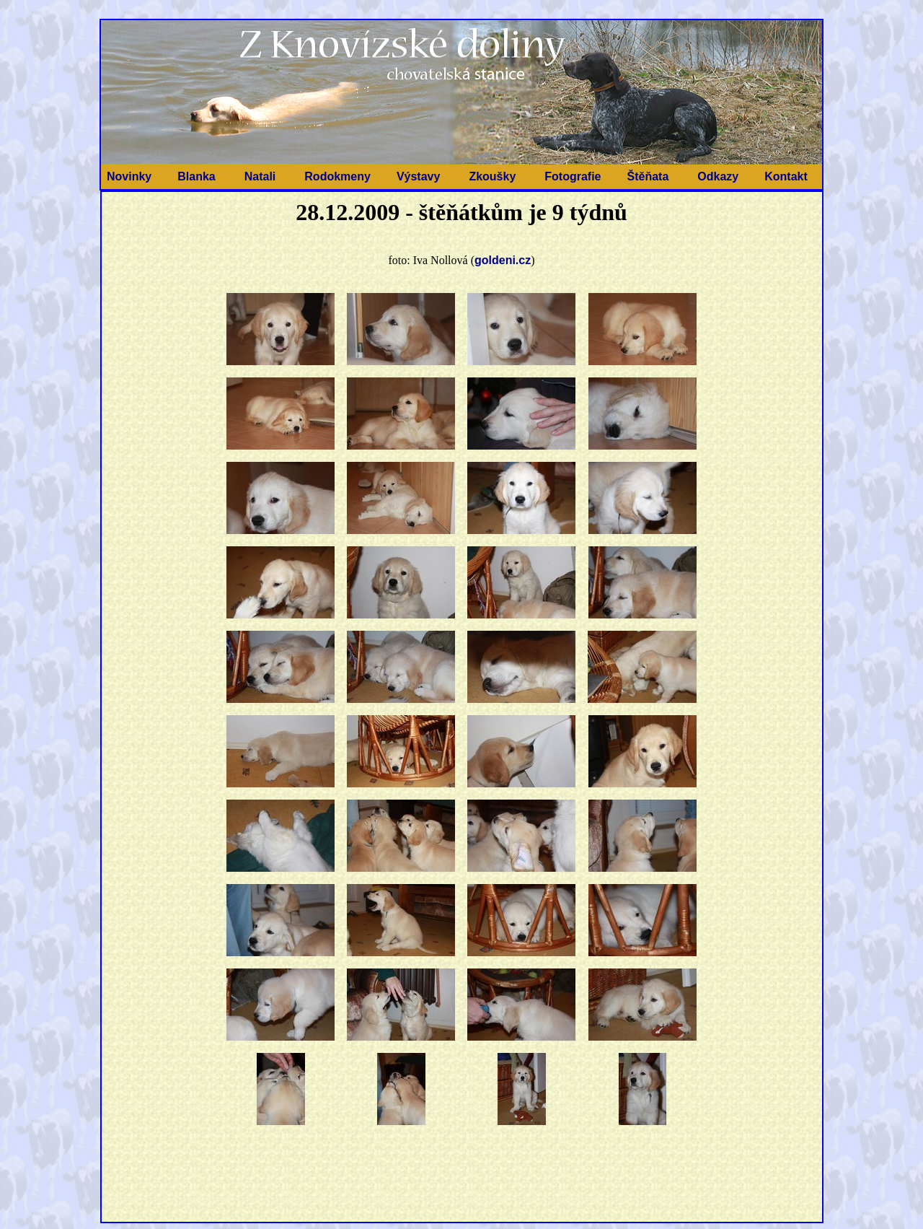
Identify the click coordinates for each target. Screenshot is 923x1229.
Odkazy (717, 176)
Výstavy (419, 176)
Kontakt (786, 176)
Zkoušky (492, 176)
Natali (260, 176)
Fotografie (572, 176)
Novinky (129, 176)
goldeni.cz (502, 260)
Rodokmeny (337, 176)
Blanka (196, 176)
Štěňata (648, 176)
